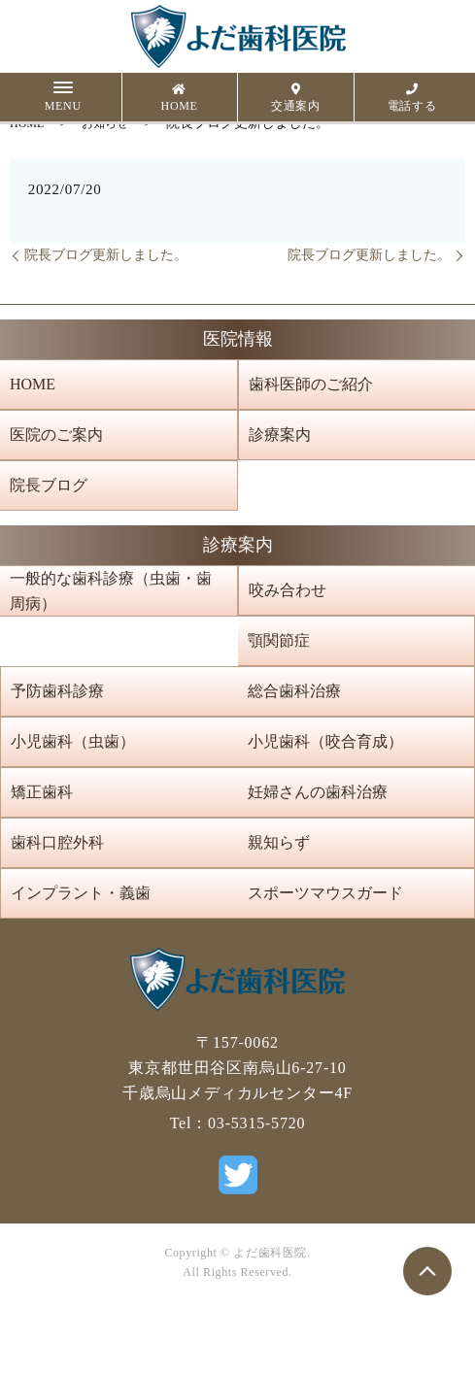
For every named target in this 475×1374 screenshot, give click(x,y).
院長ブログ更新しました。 (105, 255)
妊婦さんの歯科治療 (318, 792)
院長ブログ (48, 485)
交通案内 (296, 98)
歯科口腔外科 (57, 842)
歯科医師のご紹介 (311, 384)
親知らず (279, 842)
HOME (179, 98)
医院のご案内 (56, 434)
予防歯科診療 (57, 691)
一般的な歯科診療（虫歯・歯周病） (111, 591)
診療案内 (280, 434)
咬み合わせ (287, 590)
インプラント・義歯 (81, 893)
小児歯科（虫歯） (73, 741)
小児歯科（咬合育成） (325, 741)
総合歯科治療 (294, 691)
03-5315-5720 (256, 1123)
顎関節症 (279, 640)
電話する (412, 98)
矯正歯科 (42, 792)
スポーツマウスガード (325, 893)
